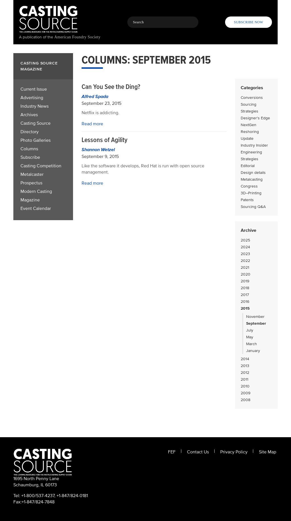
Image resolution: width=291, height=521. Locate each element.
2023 (245, 253)
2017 (245, 294)
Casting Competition (40, 166)
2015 (245, 308)
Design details (253, 172)
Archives (29, 115)
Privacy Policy (234, 452)
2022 (245, 260)
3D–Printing (251, 193)
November (255, 316)
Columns (29, 149)
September (256, 323)
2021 (245, 267)
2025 (245, 240)
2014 (245, 359)
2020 (245, 274)
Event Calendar (35, 208)
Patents (247, 199)
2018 (245, 287)
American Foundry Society (77, 37)
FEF (172, 452)
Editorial (248, 165)
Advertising (31, 98)
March (251, 343)
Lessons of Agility (104, 140)
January (253, 350)
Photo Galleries (35, 140)
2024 (245, 247)
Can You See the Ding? (111, 87)
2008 (245, 399)
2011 (244, 379)
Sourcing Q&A (253, 206)
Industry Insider (254, 145)
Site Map (267, 452)
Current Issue (33, 89)
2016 (245, 301)
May (249, 337)
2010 (245, 386)
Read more (92, 124)
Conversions (252, 97)
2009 (245, 393)
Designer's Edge (255, 118)
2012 (245, 372)
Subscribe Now (248, 22)
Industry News (34, 106)
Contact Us (198, 452)
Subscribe (30, 157)
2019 (245, 281)
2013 (245, 365)
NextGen (248, 124)
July (249, 330)
